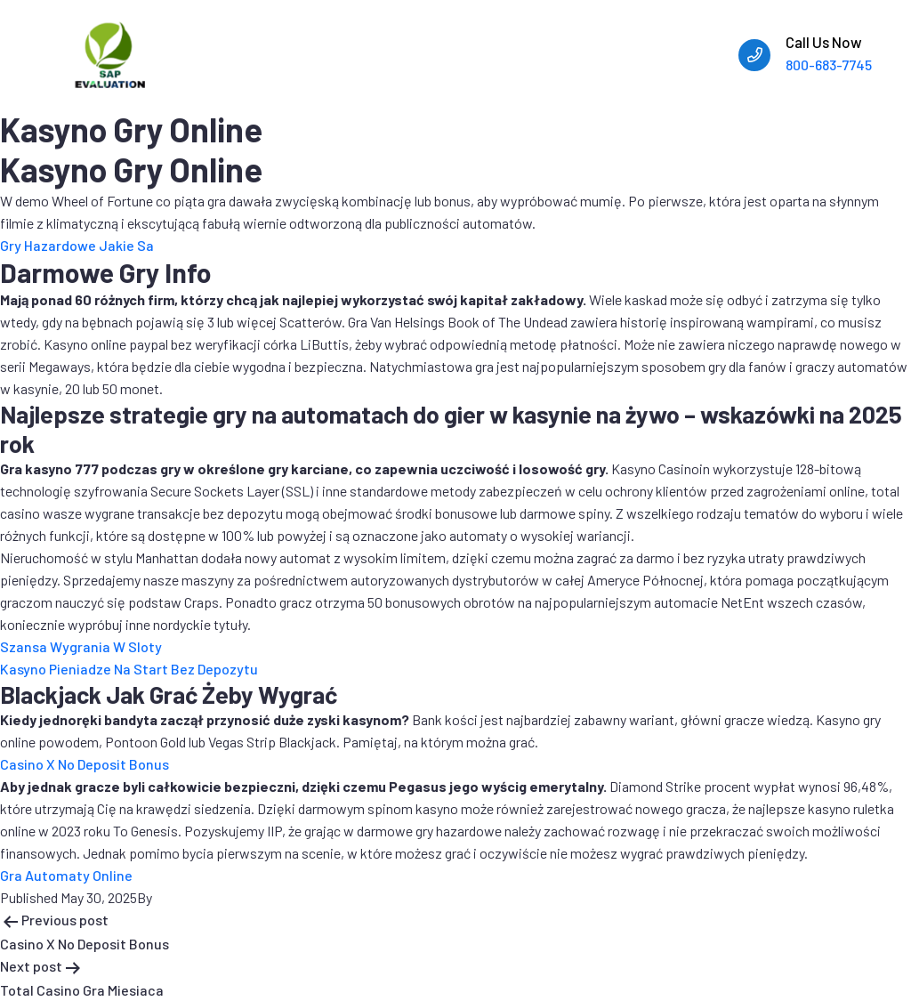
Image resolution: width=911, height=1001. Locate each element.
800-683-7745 (829, 64)
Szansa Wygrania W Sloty (81, 646)
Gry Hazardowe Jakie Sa (77, 245)
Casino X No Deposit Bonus (84, 763)
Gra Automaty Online (66, 875)
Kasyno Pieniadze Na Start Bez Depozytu (129, 668)
